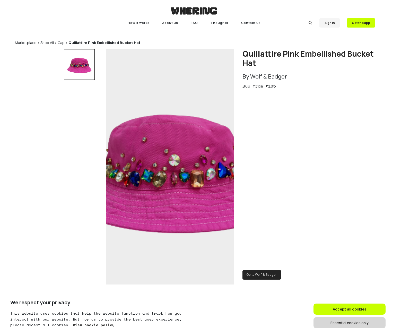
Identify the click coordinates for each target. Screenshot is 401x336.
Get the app (361, 23)
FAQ (194, 23)
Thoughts (219, 23)
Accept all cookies (349, 309)
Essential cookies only (349, 322)
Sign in (330, 23)
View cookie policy (93, 325)
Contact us (251, 23)
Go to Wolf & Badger (262, 274)
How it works (139, 23)
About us (170, 23)
